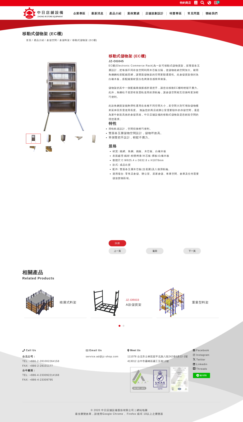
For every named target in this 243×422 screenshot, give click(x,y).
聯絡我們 (212, 13)
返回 (154, 251)
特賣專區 (176, 13)
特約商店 (185, 2)
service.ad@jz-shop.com (102, 356)
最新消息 (97, 13)
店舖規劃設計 (154, 13)
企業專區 (79, 13)
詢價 (119, 243)
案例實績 (133, 13)
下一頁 (190, 251)
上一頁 (119, 251)
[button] (119, 326)
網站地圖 (142, 410)
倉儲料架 (65, 40)
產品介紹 (115, 13)
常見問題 (194, 13)
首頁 (28, 40)
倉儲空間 (52, 40)
